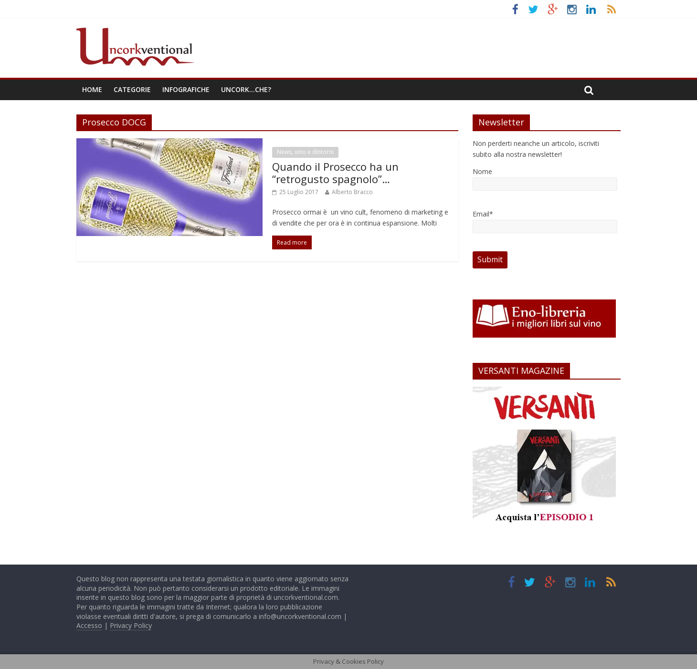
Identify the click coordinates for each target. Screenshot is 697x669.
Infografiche (186, 89)
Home (92, 89)
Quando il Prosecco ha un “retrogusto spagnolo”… (335, 172)
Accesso (89, 625)
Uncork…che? (246, 89)
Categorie (132, 89)
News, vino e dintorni (305, 152)
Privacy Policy (131, 625)
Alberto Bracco (352, 192)
